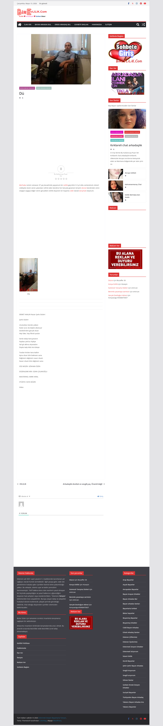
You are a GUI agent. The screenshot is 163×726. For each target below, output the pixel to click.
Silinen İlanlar (128, 680)
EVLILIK (21, 484)
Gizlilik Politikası (23, 643)
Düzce (110, 280)
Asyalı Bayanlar (129, 585)
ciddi (72, 191)
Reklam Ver (21, 662)
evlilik (66, 185)
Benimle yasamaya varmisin (118, 292)
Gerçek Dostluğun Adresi (118, 295)
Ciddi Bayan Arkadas (117, 140)
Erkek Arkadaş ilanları (44, 88)
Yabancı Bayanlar (129, 707)
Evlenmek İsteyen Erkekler (133, 647)
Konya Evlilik (113, 284)
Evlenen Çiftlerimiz (130, 637)
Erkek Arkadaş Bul (63, 24)
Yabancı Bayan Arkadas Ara (133, 702)
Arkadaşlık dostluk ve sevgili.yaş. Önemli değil (84, 484)
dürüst (84, 188)
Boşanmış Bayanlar (131, 136)
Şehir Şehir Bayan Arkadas (133, 666)
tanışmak (82, 191)
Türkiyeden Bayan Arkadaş (133, 697)
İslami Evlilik (127, 656)
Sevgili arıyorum (129, 675)
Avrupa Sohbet (130, 173)
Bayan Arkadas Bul (43, 24)
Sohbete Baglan (81, 24)
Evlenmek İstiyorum (130, 651)
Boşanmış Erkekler (130, 623)
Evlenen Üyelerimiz (130, 642)
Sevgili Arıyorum (129, 670)
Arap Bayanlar (128, 580)
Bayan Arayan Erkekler (27, 88)
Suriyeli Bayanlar (129, 692)
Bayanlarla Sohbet (117, 136)
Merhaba (22, 185)
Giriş (100, 496)
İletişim (108, 24)
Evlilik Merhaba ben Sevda (132, 196)
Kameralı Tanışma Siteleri (118, 288)
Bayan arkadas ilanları (132, 132)
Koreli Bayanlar (129, 661)
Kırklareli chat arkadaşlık (126, 145)
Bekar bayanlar (128, 613)
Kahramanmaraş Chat (133, 184)
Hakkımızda (97, 24)
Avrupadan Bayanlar (130, 589)
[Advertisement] (61, 116)
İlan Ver (27, 24)
